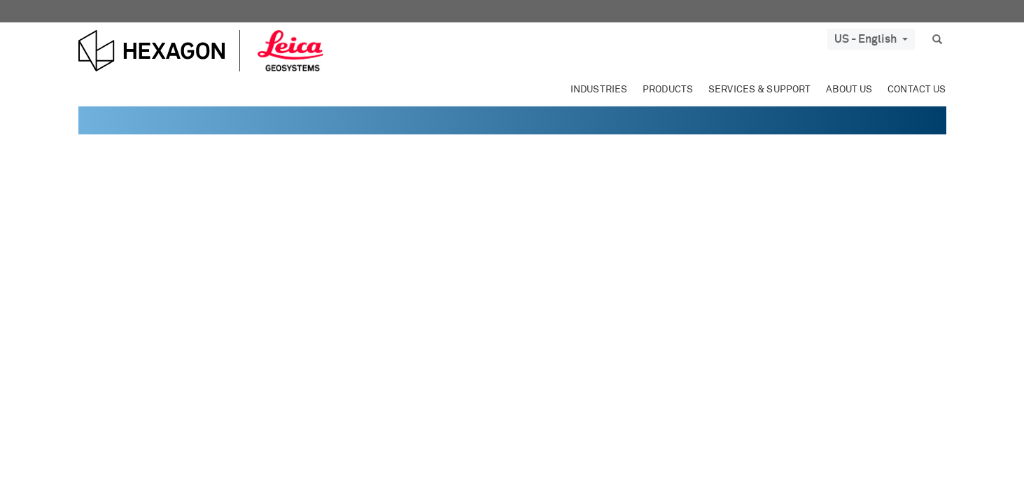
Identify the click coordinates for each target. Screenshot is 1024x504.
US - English (871, 39)
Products (668, 89)
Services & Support (759, 89)
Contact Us (917, 89)
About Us (849, 89)
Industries (598, 89)
